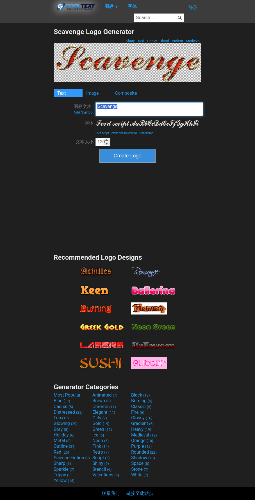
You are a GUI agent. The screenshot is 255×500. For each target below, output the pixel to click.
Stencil (101, 469)
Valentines (105, 475)
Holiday (64, 435)
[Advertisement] (26, 112)
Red (141, 41)
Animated (104, 395)
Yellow (64, 480)
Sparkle (64, 469)
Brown (101, 400)
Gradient (142, 423)
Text (61, 93)
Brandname (146, 133)
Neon (100, 440)
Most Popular (67, 395)
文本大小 (85, 141)
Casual (63, 406)
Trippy (63, 475)
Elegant (103, 412)
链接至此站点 (139, 493)
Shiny (100, 463)
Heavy (152, 41)
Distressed (68, 412)
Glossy (141, 417)
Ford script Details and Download (116, 133)
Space (140, 463)
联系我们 (111, 493)
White (139, 475)
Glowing (66, 423)
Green (102, 429)
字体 (89, 123)
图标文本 (84, 109)
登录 (192, 7)
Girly (99, 417)
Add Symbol (84, 112)
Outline (65, 446)
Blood (164, 41)
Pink (100, 446)
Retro (100, 452)
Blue (62, 400)
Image (92, 93)
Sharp (130, 41)
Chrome (104, 406)
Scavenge (149, 109)
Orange (142, 440)
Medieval (193, 41)
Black (140, 395)
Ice (98, 435)
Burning (141, 400)
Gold (101, 423)
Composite (126, 93)
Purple (141, 446)
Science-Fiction (72, 457)
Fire (137, 412)
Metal (62, 440)
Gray (61, 429)
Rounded (144, 452)
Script (101, 457)
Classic (141, 406)
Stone (139, 469)
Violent (177, 41)
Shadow (143, 457)
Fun (61, 417)
